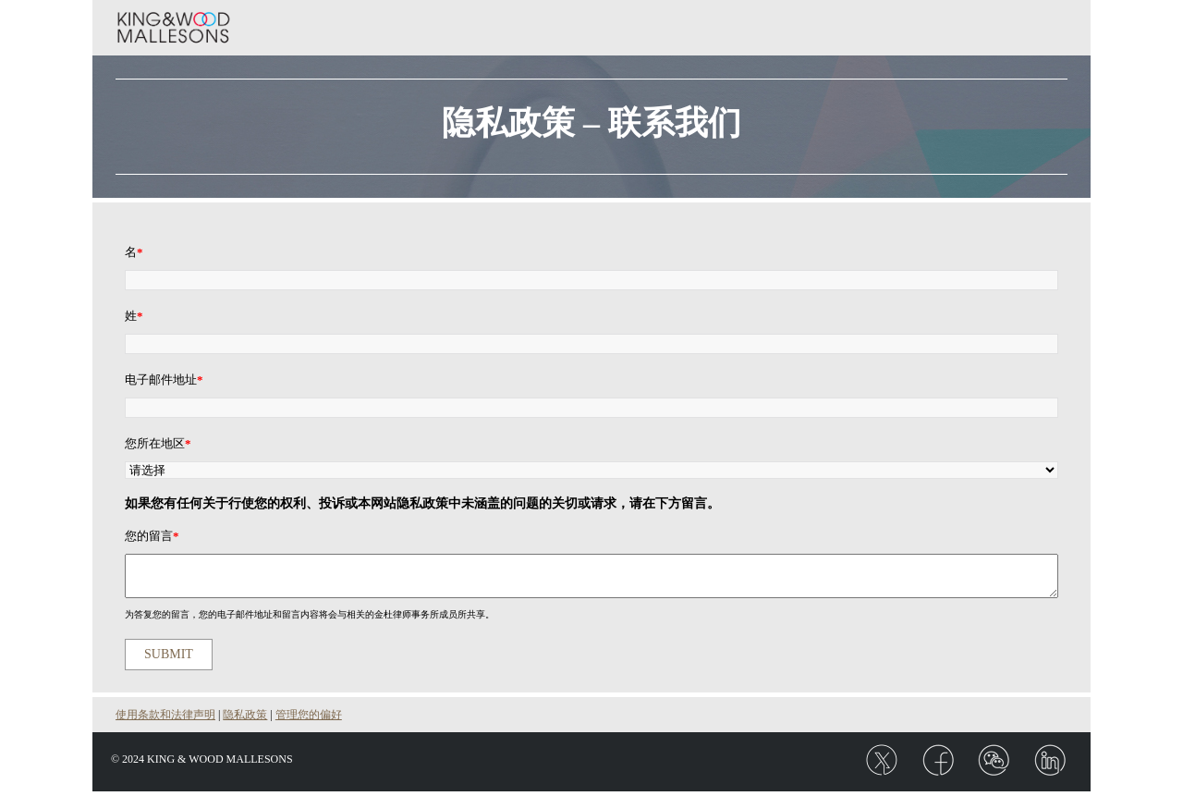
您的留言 (152, 536)
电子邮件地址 (164, 379)
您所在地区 (158, 443)
